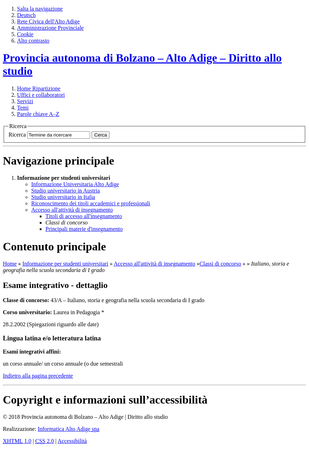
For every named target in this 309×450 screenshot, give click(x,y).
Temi (23, 108)
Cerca (100, 135)
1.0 (17, 441)
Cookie (25, 34)
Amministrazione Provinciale (50, 28)
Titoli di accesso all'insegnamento (83, 216)
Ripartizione (38, 88)
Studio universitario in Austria (65, 191)
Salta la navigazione (40, 9)
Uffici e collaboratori (41, 95)
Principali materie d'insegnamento (84, 229)
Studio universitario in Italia (63, 197)
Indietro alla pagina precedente (38, 376)
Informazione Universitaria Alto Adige (75, 184)
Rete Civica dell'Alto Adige (48, 21)
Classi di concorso (220, 264)
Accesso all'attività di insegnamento (72, 210)
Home (10, 264)
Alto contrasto (33, 41)
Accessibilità (72, 441)
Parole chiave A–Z (38, 114)
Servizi (25, 101)
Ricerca (17, 135)
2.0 (44, 441)
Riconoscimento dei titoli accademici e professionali (90, 203)
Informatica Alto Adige (68, 429)
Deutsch (26, 15)
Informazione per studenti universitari (65, 264)
